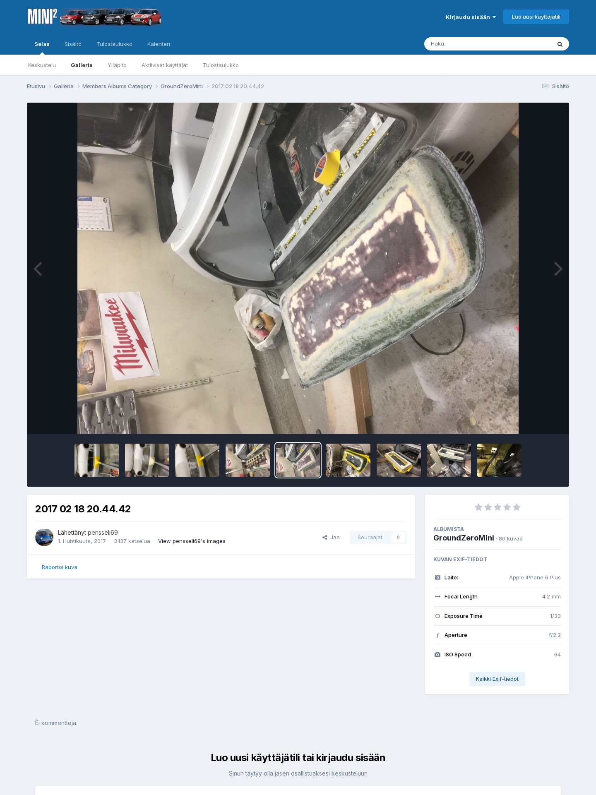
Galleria (82, 65)
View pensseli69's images (192, 541)
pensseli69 (103, 532)
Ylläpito (117, 65)
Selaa (42, 48)
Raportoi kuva (59, 567)
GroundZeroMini (463, 537)
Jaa (331, 537)
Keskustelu (42, 65)
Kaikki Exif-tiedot (497, 678)
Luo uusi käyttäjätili (536, 16)
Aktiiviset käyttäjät (165, 65)
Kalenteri (158, 44)
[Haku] (472, 43)
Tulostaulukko (221, 65)
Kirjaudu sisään (471, 17)
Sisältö (73, 44)
